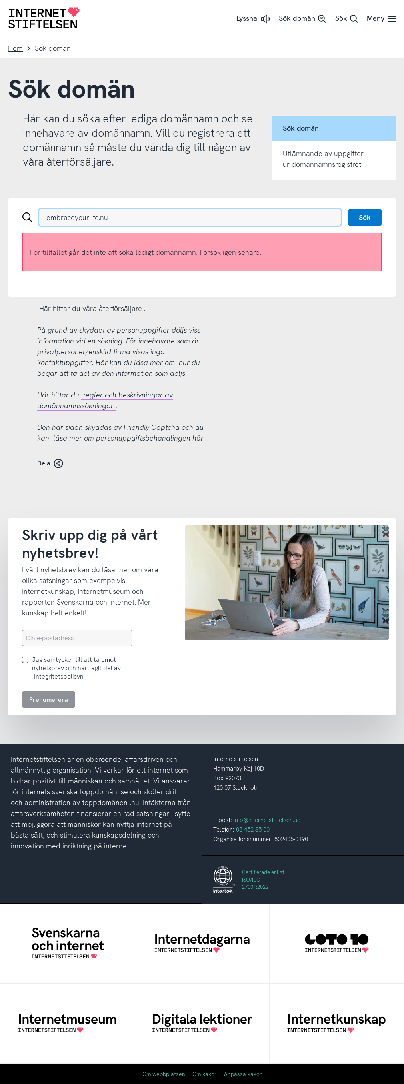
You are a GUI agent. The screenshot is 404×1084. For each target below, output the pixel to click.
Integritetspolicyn (59, 676)
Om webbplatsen (163, 1074)
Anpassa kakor (243, 1074)
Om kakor (204, 1074)
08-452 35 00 (253, 830)
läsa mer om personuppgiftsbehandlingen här (128, 438)
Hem (15, 48)
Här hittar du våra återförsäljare (90, 308)
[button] (254, 19)
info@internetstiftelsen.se (267, 820)
